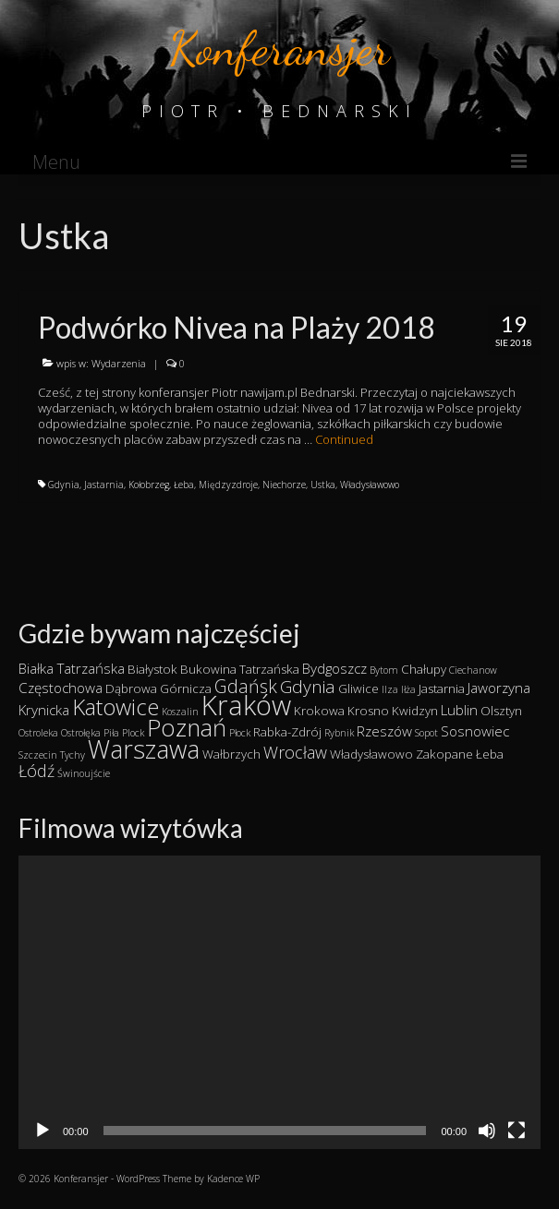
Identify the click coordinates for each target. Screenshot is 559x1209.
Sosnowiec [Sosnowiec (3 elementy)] (475, 731)
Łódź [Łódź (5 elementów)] (36, 771)
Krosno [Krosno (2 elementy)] (368, 710)
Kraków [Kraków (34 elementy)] (246, 705)
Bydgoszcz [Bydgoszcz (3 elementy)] (334, 668)
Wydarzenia (118, 363)
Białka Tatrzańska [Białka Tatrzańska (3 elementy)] (71, 668)
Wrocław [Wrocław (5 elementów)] (295, 752)
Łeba (184, 484)
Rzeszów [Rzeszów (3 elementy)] (384, 731)
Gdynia (63, 484)
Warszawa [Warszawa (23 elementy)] (144, 749)
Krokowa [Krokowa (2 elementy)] (319, 710)
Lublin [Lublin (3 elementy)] (459, 709)
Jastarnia (104, 484)
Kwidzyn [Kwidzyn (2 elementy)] (415, 710)
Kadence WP (233, 1178)
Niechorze (284, 484)
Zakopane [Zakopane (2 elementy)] (444, 754)
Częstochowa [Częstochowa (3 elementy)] (60, 687)
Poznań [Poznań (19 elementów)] (186, 728)
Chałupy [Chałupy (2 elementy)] (423, 669)
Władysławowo (369, 484)
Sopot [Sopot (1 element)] (426, 732)
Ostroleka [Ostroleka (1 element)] (38, 732)
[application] (279, 1002)
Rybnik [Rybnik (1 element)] (339, 732)
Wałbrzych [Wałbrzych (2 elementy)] (231, 754)
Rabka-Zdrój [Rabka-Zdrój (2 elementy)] (287, 732)
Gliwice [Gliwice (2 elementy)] (358, 688)
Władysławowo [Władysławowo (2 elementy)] (371, 754)
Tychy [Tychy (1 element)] (72, 754)
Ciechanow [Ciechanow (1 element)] (473, 670)
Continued (344, 439)
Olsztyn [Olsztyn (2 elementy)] (501, 710)
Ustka (322, 484)
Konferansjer (279, 48)
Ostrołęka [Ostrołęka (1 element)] (81, 732)
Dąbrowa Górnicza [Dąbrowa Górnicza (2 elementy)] (158, 688)
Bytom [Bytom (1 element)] (384, 670)
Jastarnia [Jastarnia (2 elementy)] (442, 688)
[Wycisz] (487, 1130)
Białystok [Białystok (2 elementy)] (152, 669)
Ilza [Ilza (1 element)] (390, 689)
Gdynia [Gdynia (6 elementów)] (307, 687)
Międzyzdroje (228, 484)
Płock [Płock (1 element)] (239, 732)
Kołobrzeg (148, 484)
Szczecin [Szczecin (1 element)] (37, 754)
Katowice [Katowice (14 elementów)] (115, 706)
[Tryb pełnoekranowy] (516, 1130)
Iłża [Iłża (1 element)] (408, 689)
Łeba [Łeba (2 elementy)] (490, 754)
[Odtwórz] (42, 1130)
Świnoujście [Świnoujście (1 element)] (83, 773)
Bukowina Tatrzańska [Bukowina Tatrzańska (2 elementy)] (239, 669)
